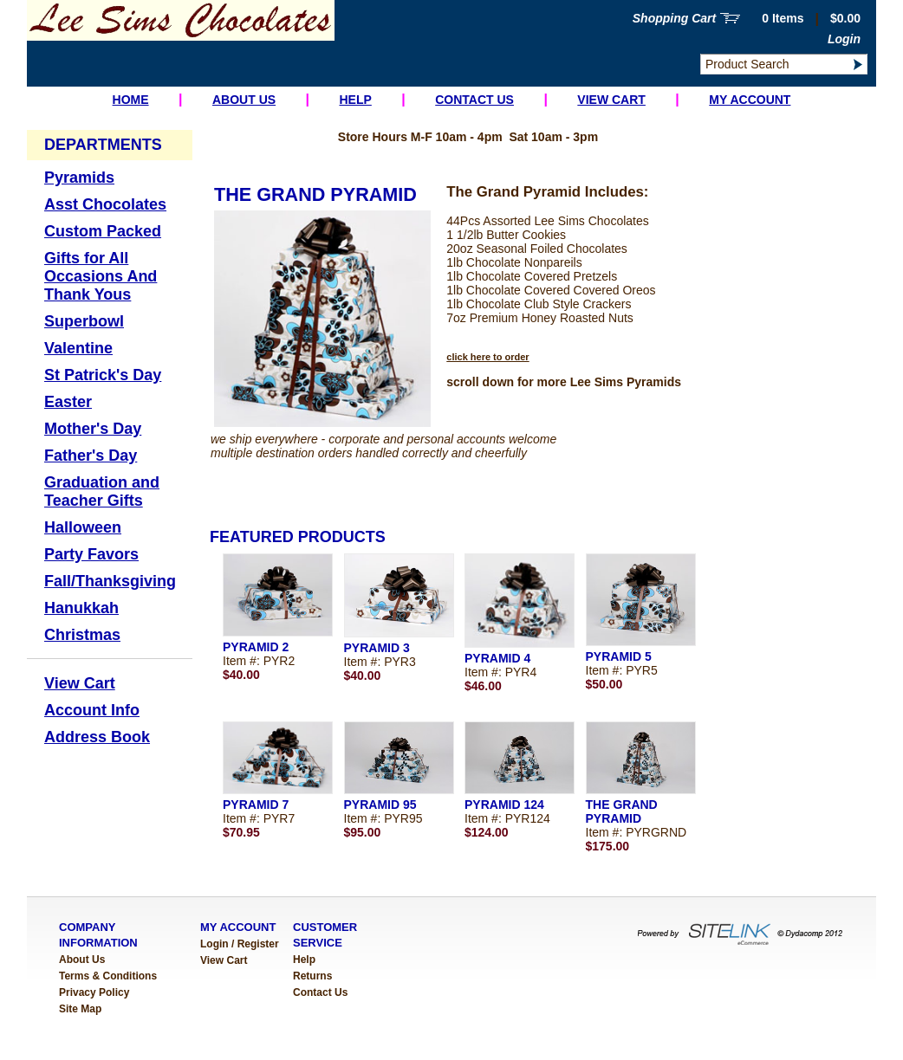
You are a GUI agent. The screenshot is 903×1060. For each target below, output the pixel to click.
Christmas (82, 634)
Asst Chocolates (105, 204)
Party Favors (91, 554)
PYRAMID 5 (619, 656)
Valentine (78, 348)
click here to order (487, 357)
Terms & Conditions (108, 976)
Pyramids (79, 177)
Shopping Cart (674, 18)
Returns (312, 976)
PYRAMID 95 (380, 804)
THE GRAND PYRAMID (622, 811)
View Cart (611, 100)
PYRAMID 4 (497, 658)
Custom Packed (102, 231)
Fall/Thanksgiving (110, 581)
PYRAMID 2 (256, 647)
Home (131, 100)
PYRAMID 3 (377, 648)
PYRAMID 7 (256, 804)
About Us (244, 100)
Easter (68, 401)
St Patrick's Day (102, 375)
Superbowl (84, 321)
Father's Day (90, 455)
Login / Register (239, 944)
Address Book (97, 737)
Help (355, 100)
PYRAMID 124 (504, 804)
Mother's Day (92, 428)
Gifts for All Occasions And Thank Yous (100, 276)
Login (844, 39)
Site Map (80, 1009)
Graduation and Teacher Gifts (101, 491)
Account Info (92, 710)
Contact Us (474, 100)
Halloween (82, 527)
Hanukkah (81, 608)
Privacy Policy (94, 992)
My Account (749, 100)
